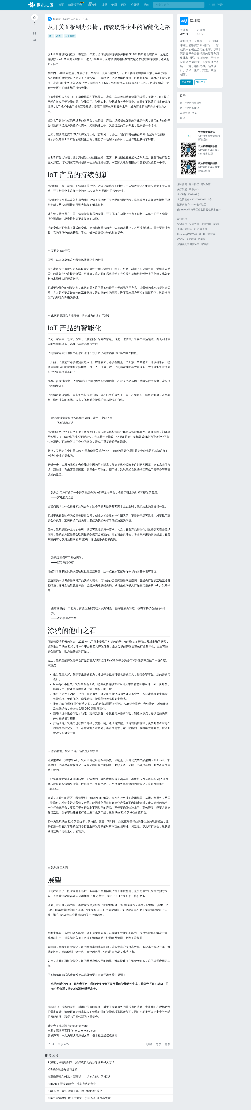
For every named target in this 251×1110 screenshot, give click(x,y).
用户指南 (182, 184)
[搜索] (178, 5)
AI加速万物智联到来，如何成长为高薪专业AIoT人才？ (81, 1062)
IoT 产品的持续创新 (190, 102)
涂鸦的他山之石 (188, 113)
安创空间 (194, 224)
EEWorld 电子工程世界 (192, 209)
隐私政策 (206, 184)
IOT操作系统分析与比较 (62, 1069)
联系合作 (194, 189)
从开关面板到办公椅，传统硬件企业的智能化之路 (109, 27)
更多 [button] (167, 1044)
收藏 (149, 1044)
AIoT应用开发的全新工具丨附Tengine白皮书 (75, 1090)
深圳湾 (195, 21)
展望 (182, 118)
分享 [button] (159, 1044)
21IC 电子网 (200, 229)
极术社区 (40, 4)
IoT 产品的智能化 (189, 108)
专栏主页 (201, 82)
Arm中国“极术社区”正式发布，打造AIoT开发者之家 (79, 1098)
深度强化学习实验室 (188, 244)
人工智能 (70, 36)
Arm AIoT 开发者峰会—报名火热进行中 (72, 1083)
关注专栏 (186, 82)
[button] (34, 40)
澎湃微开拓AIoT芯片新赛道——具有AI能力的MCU (79, 1076)
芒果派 (201, 239)
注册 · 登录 (216, 4)
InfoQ (216, 224)
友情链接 (182, 219)
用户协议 (194, 184)
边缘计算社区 (184, 229)
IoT (51, 36)
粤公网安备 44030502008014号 (194, 199)
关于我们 (182, 189)
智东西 (205, 244)
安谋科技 (182, 224)
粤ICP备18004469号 (188, 194)
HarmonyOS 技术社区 (189, 234)
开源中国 (206, 224)
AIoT (59, 36)
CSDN (180, 239)
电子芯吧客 (209, 234)
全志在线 (191, 239)
